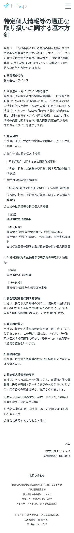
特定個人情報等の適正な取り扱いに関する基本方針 (37, 484)
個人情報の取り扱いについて (37, 494)
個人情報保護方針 (37, 489)
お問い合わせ (37, 475)
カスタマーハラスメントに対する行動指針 (37, 504)
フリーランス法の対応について (37, 499)
